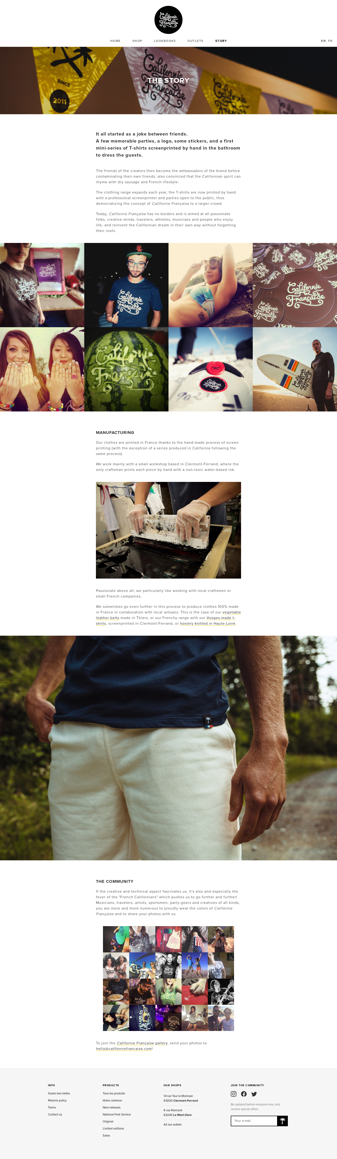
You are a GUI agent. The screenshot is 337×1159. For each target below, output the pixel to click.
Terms (52, 1107)
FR (330, 41)
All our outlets (173, 1124)
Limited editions (113, 1128)
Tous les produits (114, 1093)
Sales (106, 1135)
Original (108, 1121)
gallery (142, 1043)
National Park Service (117, 1114)
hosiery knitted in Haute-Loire (207, 623)
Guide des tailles (59, 1093)
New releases (112, 1107)
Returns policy (57, 1100)
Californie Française (168, 20)
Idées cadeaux (112, 1100)
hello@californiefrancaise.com (124, 1048)
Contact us (55, 1114)
